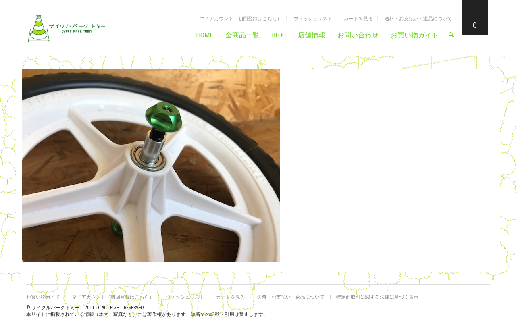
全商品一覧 (242, 35)
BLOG (279, 35)
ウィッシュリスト (312, 18)
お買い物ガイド (415, 35)
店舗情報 (311, 35)
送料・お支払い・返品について (418, 18)
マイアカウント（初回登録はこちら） (241, 18)
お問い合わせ (358, 35)
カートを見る (358, 18)
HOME (204, 35)
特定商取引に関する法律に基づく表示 (377, 297)
